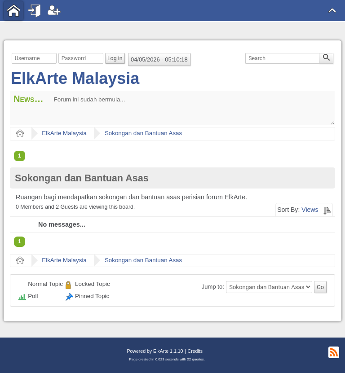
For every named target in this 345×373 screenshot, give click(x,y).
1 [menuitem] (19, 156)
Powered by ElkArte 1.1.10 (155, 351)
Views (309, 209)
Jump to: (213, 287)
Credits (195, 351)
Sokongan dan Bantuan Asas (143, 133)
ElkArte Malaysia (75, 78)
